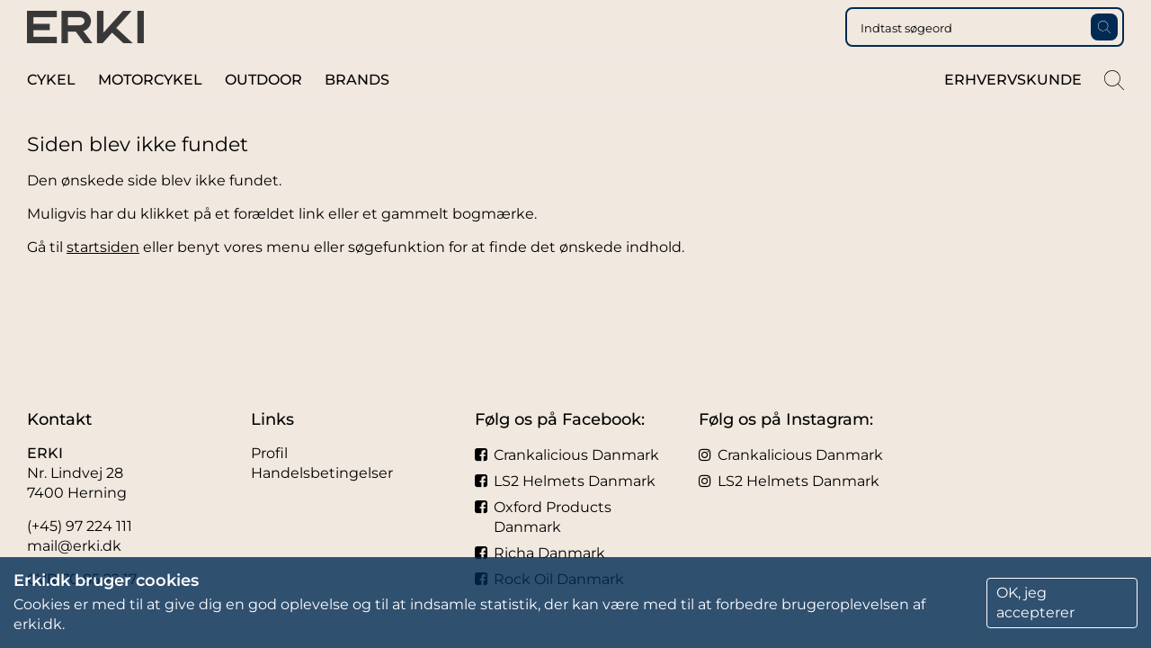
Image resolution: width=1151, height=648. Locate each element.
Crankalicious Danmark (567, 455)
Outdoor (263, 115)
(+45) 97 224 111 (79, 526)
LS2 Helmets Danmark (565, 481)
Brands (357, 115)
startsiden (103, 283)
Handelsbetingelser (322, 473)
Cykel (51, 115)
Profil (269, 453)
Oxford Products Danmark (543, 517)
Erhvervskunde (1013, 115)
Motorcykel (150, 115)
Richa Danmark (540, 553)
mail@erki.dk (74, 545)
